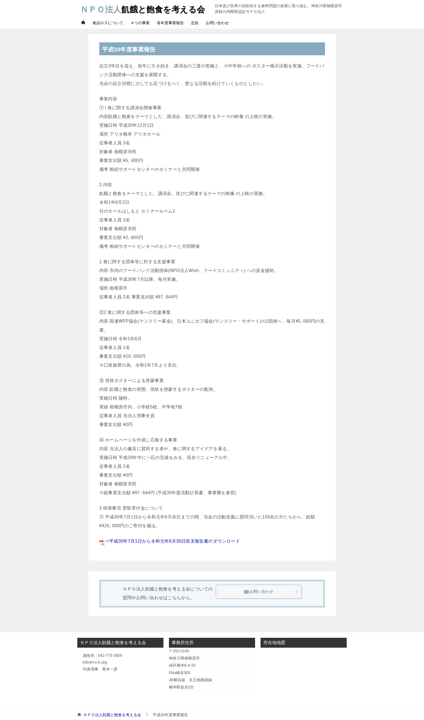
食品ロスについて (107, 23)
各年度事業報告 (170, 23)
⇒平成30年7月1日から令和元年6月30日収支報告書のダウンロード (172, 541)
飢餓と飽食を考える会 (142, 8)
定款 (195, 23)
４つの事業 (140, 23)
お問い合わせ (217, 23)
